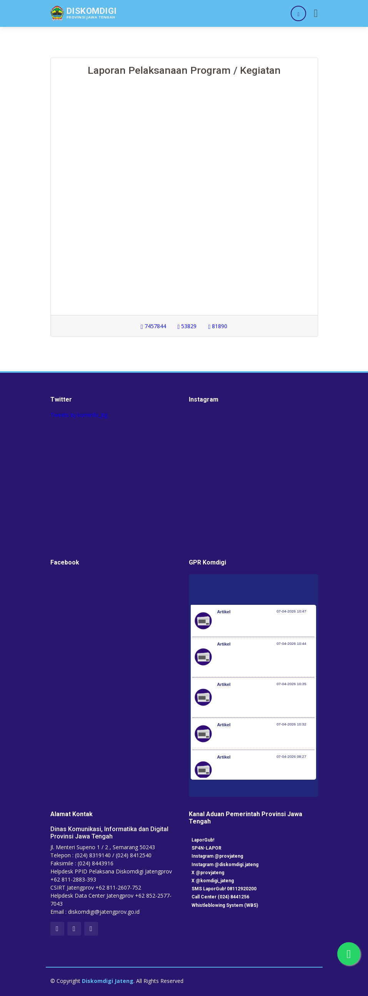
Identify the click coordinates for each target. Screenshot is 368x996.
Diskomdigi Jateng (107, 980)
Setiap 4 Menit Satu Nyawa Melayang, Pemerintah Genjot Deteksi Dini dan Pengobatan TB (262, 661)
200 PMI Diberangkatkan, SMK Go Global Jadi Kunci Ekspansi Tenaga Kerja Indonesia (259, 774)
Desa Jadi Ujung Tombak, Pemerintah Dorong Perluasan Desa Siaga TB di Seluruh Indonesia (262, 701)
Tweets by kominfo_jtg (78, 414)
